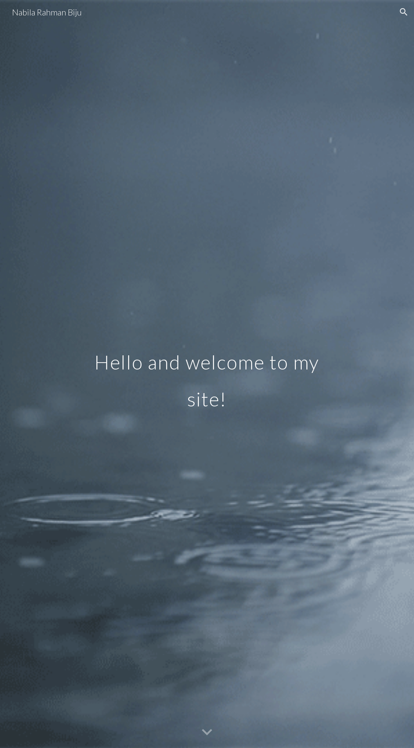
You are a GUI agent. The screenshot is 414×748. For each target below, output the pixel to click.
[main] (207, 374)
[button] (403, 12)
